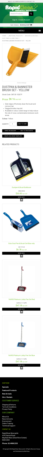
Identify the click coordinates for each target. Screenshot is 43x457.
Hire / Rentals (7, 397)
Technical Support (8, 426)
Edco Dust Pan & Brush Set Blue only (21, 243)
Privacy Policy (7, 409)
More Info (21, 197)
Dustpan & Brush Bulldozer (21, 187)
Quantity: (5, 124)
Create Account (24, 20)
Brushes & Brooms (31, 36)
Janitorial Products (15, 36)
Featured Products (9, 390)
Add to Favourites (26, 130)
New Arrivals (7, 394)
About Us (11, 1)
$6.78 (21, 249)
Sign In (14, 20)
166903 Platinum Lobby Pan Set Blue (21, 355)
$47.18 (21, 305)
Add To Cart (21, 200)
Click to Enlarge (21, 83)
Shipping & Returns (9, 405)
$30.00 (21, 193)
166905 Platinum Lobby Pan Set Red (21, 299)
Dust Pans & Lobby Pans (10, 38)
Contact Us (30, 1)
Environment (6, 421)
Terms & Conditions (9, 407)
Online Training (7, 423)
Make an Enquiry (10, 130)
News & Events (20, 1)
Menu (21, 30)
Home (4, 36)
